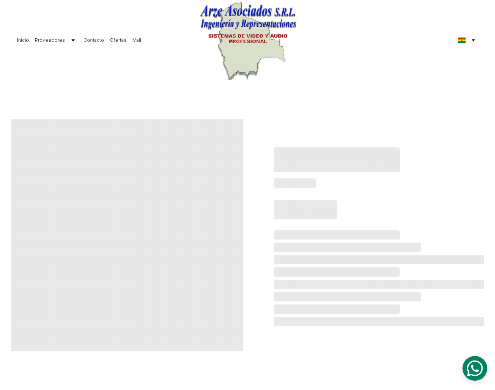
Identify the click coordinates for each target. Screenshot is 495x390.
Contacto (94, 40)
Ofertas (118, 40)
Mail (136, 40)
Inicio (23, 40)
